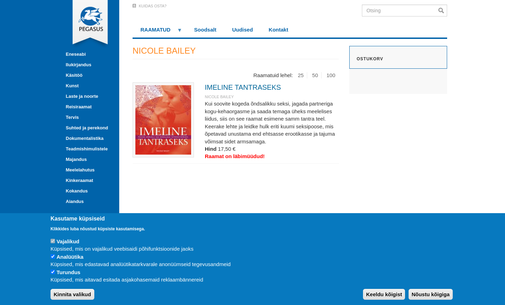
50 (315, 75)
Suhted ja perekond (87, 127)
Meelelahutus (80, 169)
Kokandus (77, 191)
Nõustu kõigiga (431, 294)
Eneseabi (76, 54)
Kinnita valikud (72, 294)
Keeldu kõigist (384, 294)
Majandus (76, 159)
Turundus (68, 272)
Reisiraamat (79, 106)
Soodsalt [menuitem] (205, 30)
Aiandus (75, 201)
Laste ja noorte (82, 96)
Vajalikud (67, 241)
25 (301, 75)
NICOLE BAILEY (219, 97)
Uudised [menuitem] (242, 30)
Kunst (72, 85)
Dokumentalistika (85, 138)
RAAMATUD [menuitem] (157, 32)
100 (330, 75)
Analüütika (69, 257)
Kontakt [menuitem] (278, 30)
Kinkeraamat (79, 180)
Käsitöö (74, 75)
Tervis (72, 117)
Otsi (442, 10)
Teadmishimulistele (87, 148)
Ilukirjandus (79, 64)
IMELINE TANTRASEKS (243, 87)
